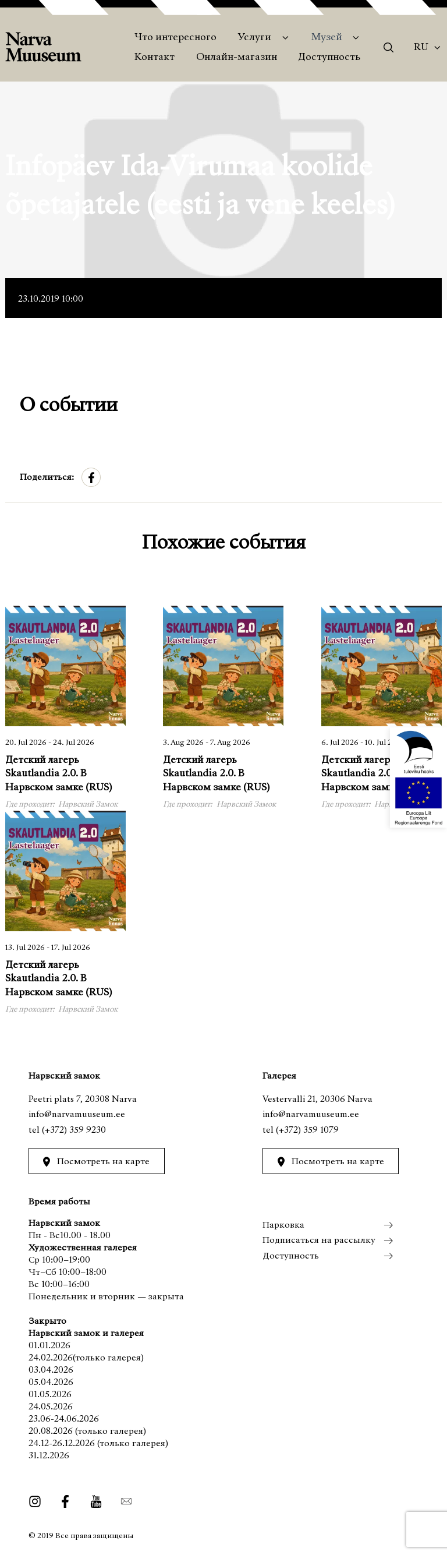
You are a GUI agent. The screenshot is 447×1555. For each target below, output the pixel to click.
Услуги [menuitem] (254, 38)
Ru (421, 47)
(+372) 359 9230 (74, 1130)
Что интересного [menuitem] (175, 38)
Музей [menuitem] (326, 38)
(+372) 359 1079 (307, 1130)
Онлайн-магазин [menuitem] (236, 57)
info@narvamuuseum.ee (77, 1115)
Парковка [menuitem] (283, 1225)
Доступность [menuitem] (329, 57)
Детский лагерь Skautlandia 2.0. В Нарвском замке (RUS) (58, 774)
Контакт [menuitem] (154, 57)
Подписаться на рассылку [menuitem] (318, 1240)
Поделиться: (47, 477)
